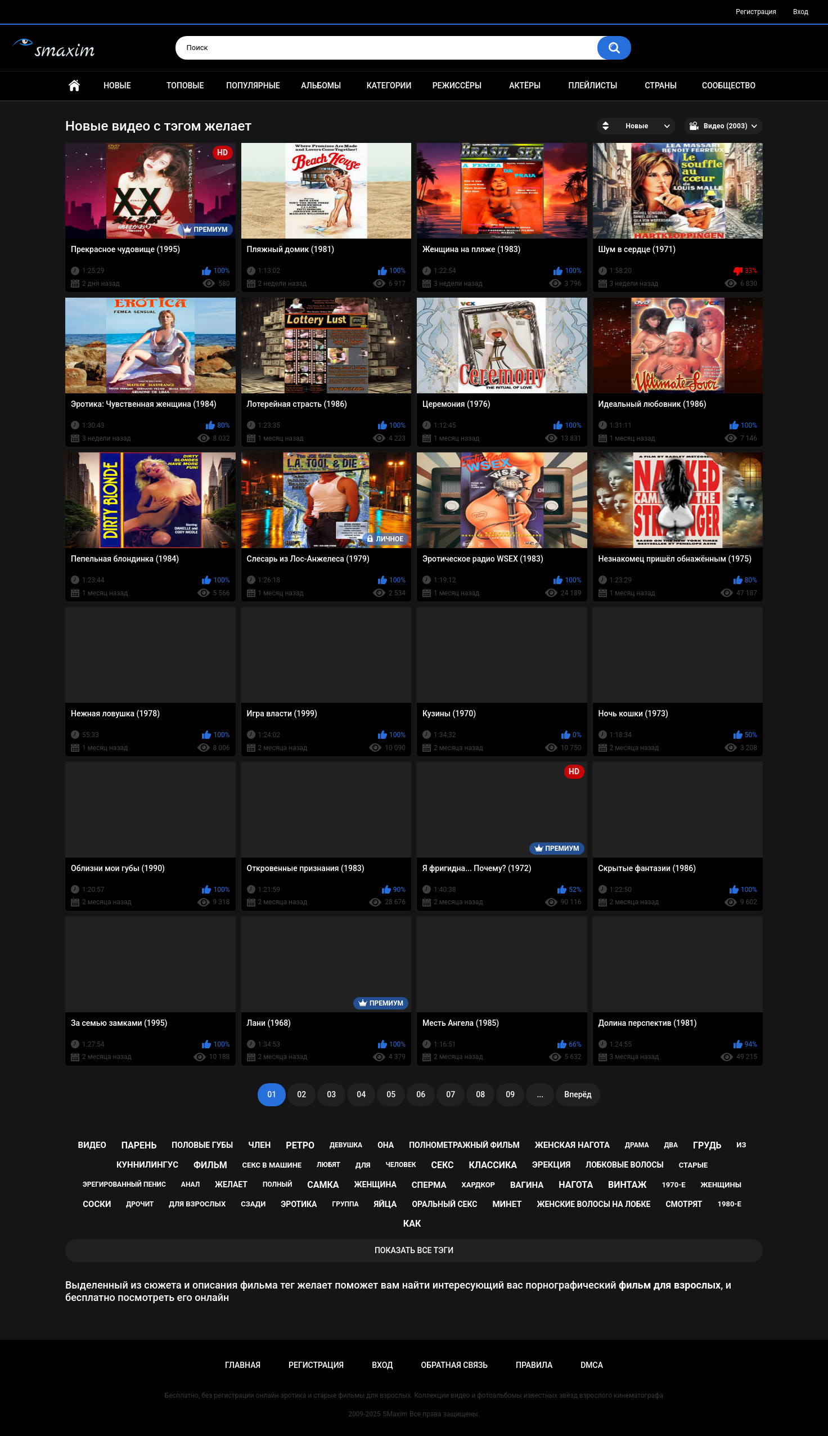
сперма (429, 1185)
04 (361, 1094)
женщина (375, 1184)
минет (506, 1204)
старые (693, 1165)
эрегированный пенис (124, 1184)
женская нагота (572, 1145)
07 (450, 1094)
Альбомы (321, 85)
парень (139, 1145)
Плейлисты (592, 85)
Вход (800, 12)
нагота (576, 1184)
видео (92, 1145)
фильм (210, 1165)
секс (442, 1165)
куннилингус (147, 1165)
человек (401, 1165)
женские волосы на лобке (593, 1204)
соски (97, 1204)
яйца (385, 1204)
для (363, 1165)
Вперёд (577, 1094)
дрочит (140, 1204)
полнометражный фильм (464, 1145)
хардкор (478, 1185)
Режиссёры (457, 85)
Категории (389, 85)
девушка (346, 1145)
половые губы (202, 1145)
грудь (707, 1145)
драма (637, 1145)
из (741, 1145)
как (412, 1223)
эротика (299, 1204)
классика (493, 1165)
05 (390, 1094)
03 (331, 1094)
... (540, 1094)
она (385, 1145)
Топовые (185, 85)
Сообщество (728, 85)
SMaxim (394, 1414)
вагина (526, 1185)
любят (328, 1165)
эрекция (551, 1165)
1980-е (729, 1204)
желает (231, 1184)
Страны (661, 85)
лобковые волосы (625, 1164)
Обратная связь (454, 1365)
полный (277, 1184)
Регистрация (756, 12)
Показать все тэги (414, 1250)
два (671, 1145)
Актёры (525, 85)
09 (510, 1094)
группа (345, 1204)
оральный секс (444, 1204)
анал (190, 1184)
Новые (117, 85)
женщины (721, 1185)
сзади (253, 1204)
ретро (300, 1145)
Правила (534, 1365)
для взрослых (197, 1204)
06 (420, 1094)
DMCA (591, 1365)
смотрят (683, 1204)
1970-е (673, 1185)
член (259, 1145)
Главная (74, 85)
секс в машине (272, 1165)
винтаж (627, 1184)
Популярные (253, 85)
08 (480, 1094)
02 (301, 1094)
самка (323, 1184)
